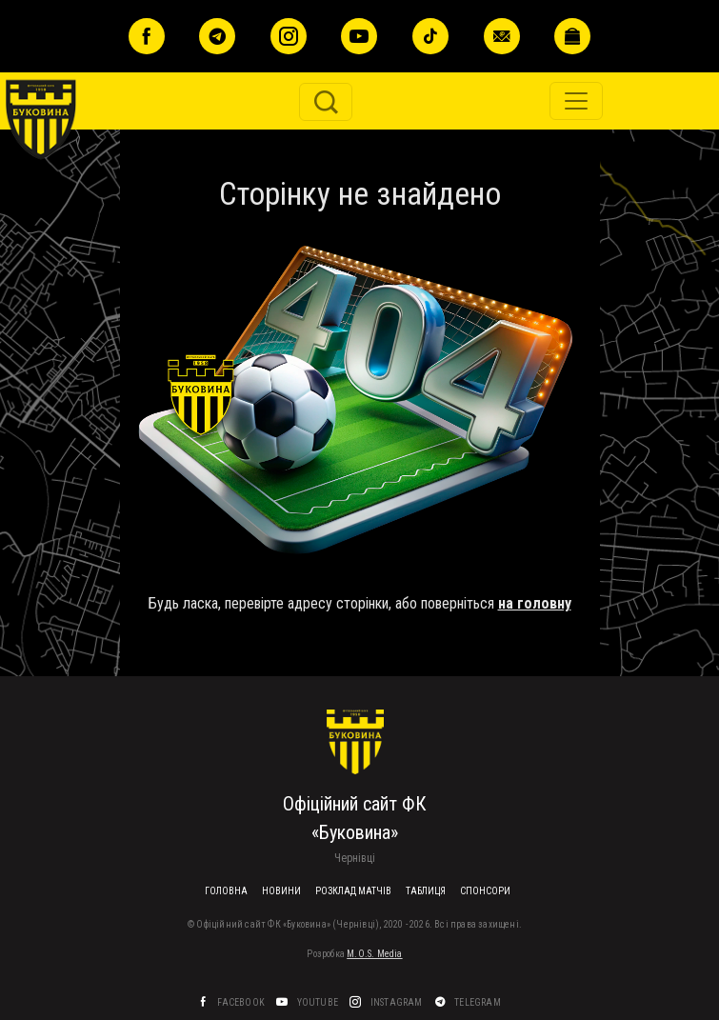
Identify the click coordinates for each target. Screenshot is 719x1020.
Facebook (242, 1002)
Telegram (478, 1002)
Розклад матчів (353, 891)
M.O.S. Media (374, 954)
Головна (226, 891)
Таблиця (426, 891)
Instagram (397, 1002)
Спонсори (485, 891)
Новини (281, 891)
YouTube (319, 1002)
